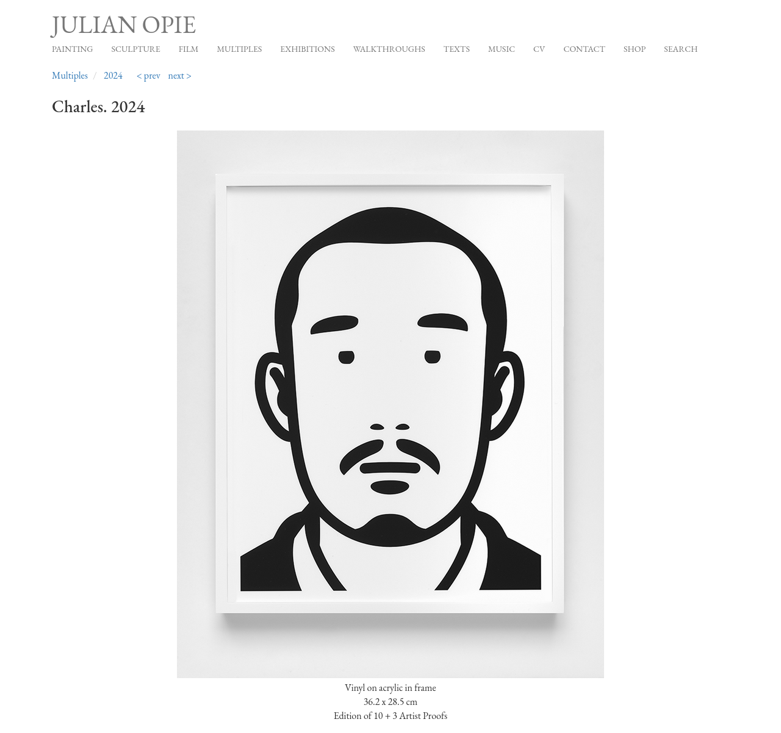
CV (539, 48)
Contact (584, 48)
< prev (148, 75)
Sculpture (135, 48)
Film (189, 48)
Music (501, 48)
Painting (72, 48)
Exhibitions (307, 48)
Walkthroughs (389, 48)
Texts (457, 48)
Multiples (239, 48)
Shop (635, 48)
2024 (113, 75)
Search (680, 48)
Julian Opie (124, 24)
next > (180, 75)
